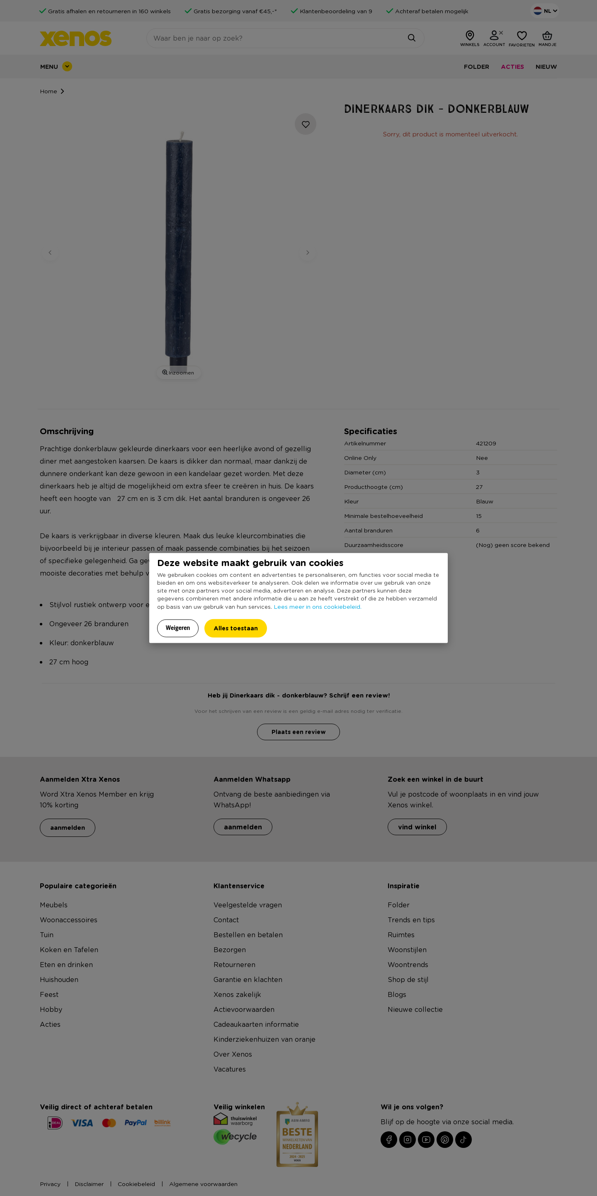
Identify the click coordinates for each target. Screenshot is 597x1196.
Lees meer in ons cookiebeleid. (318, 606)
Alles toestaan (236, 628)
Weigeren (178, 628)
